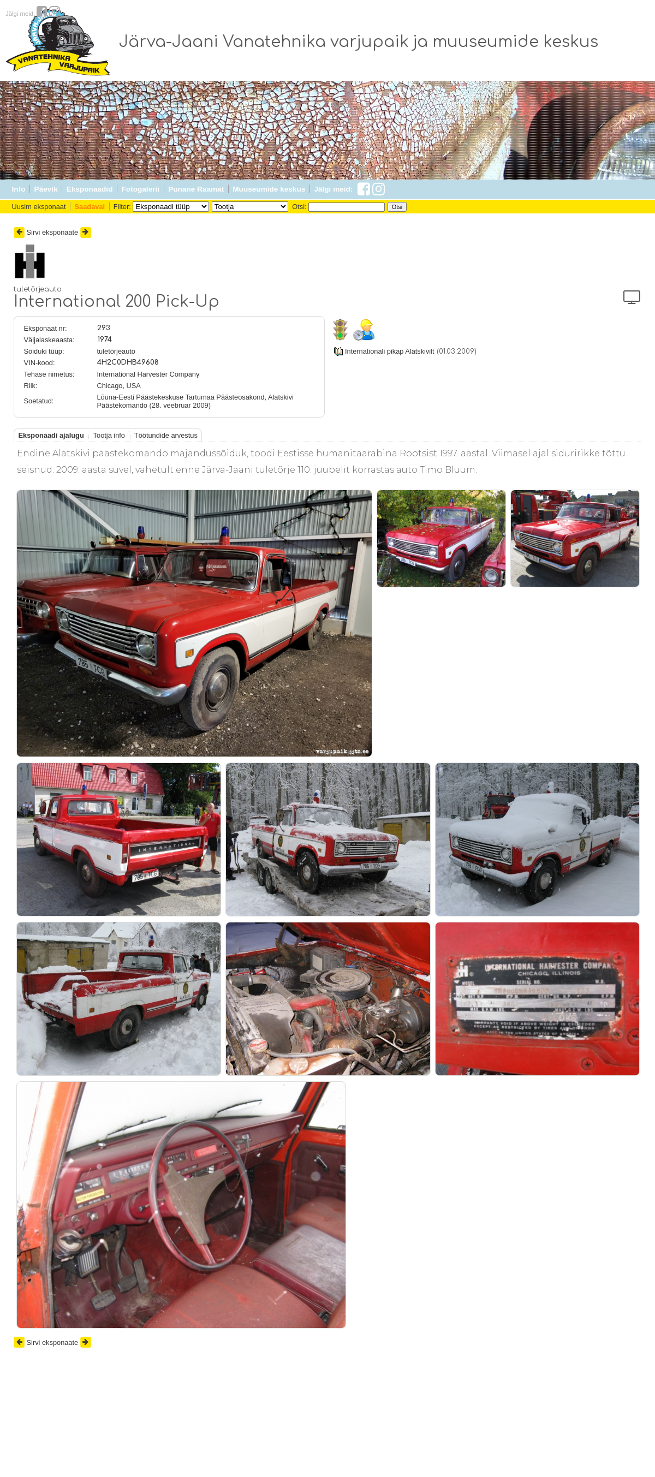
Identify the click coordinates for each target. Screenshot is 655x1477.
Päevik (46, 189)
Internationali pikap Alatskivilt (389, 351)
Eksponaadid (90, 189)
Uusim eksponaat (39, 207)
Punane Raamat (196, 189)
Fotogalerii (140, 189)
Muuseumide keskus (269, 189)
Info (19, 189)
